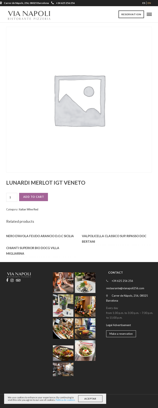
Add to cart (33, 196)
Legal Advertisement (118, 325)
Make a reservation (121, 333)
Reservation (131, 14)
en (149, 3)
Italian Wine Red (28, 209)
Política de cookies (65, 400)
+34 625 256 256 (63, 3)
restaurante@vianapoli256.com (125, 288)
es (143, 3)
